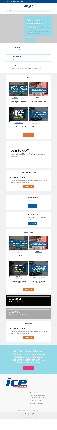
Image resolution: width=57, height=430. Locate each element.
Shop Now (30, 40)
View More (28, 135)
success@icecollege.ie (37, 403)
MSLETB (29, 410)
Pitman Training (21, 410)
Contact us (35, 410)
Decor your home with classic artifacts (38, 24)
